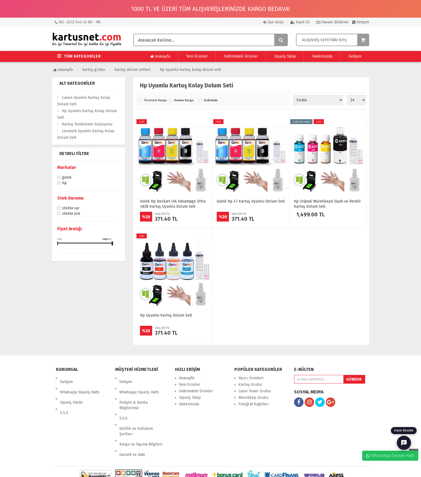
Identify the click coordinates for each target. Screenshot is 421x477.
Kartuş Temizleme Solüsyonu (87, 124)
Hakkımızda (322, 56)
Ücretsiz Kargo (155, 100)
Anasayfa (160, 56)
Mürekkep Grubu (253, 397)
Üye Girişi (273, 22)
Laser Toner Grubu (254, 391)
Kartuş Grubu (93, 69)
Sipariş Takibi (71, 391)
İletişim (360, 22)
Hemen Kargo (184, 100)
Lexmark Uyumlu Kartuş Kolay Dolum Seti (85, 134)
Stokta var (70, 208)
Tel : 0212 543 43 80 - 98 (77, 22)
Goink (67, 178)
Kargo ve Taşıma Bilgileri (140, 421)
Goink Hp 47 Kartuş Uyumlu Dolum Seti (251, 201)
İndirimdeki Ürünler (241, 56)
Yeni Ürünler (197, 56)
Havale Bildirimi (332, 22)
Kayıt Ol (300, 22)
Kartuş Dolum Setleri (132, 69)
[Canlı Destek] (404, 443)
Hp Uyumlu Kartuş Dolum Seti (166, 315)
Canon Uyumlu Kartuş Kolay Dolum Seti (83, 100)
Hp (64, 183)
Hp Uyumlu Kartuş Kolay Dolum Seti (190, 69)
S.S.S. (64, 397)
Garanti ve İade (132, 428)
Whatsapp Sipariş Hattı (79, 384)
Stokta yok (71, 214)
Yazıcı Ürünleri (250, 378)
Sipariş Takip (285, 56)
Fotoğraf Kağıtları (253, 404)
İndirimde (211, 100)
